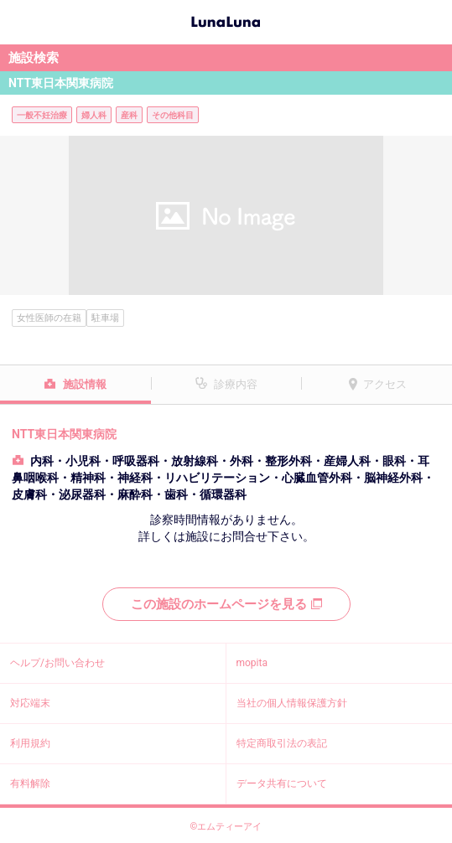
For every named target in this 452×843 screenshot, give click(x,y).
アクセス (385, 384)
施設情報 (85, 384)
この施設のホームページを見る (226, 604)
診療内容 (235, 384)
